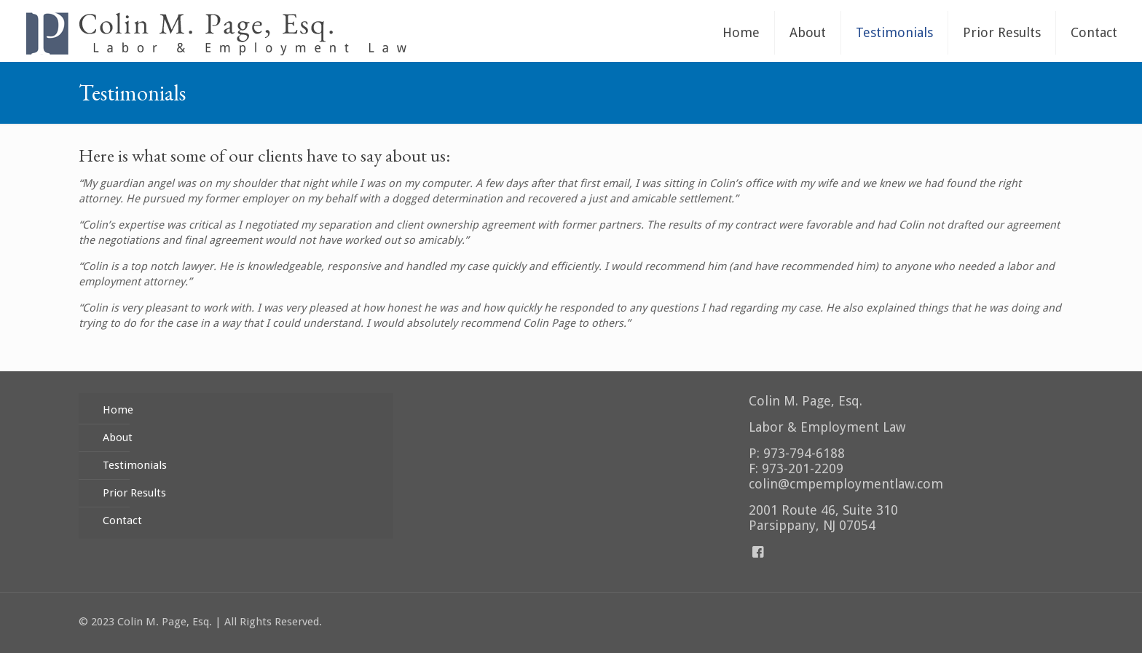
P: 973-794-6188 (797, 453)
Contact (122, 520)
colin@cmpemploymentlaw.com (846, 483)
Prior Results (134, 492)
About (118, 437)
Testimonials (135, 465)
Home (118, 409)
